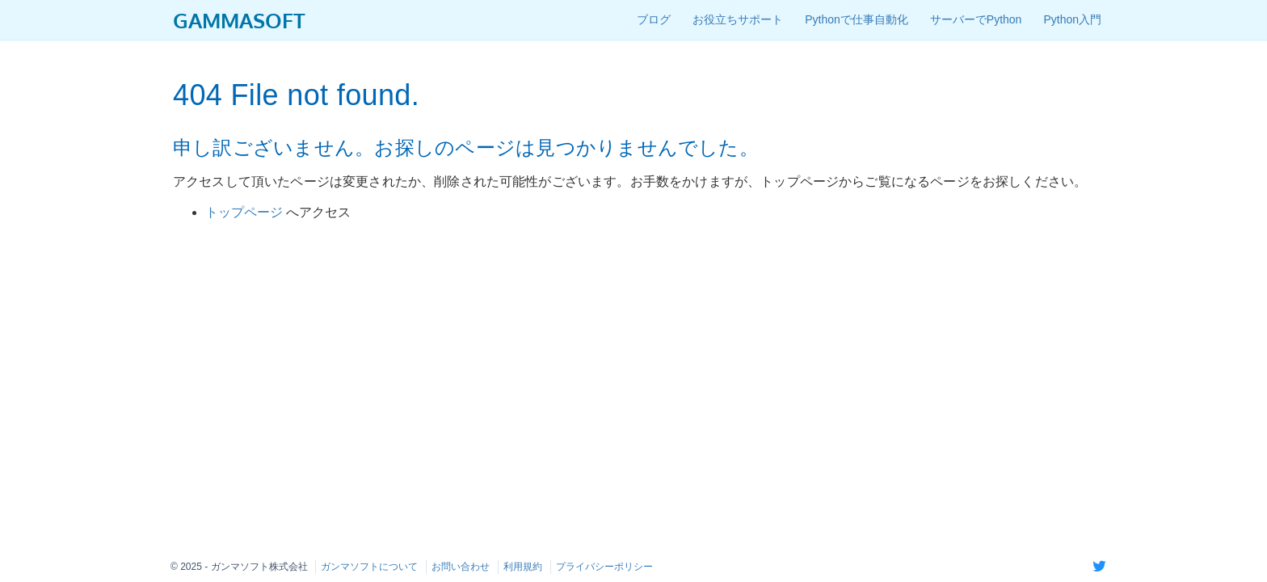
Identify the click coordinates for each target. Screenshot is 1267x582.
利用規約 (522, 566)
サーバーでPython (976, 19)
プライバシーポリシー (604, 566)
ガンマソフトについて (369, 566)
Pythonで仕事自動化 (856, 19)
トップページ (245, 212)
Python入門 (1072, 19)
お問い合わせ (460, 566)
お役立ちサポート (737, 19)
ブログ (654, 19)
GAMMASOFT (239, 19)
